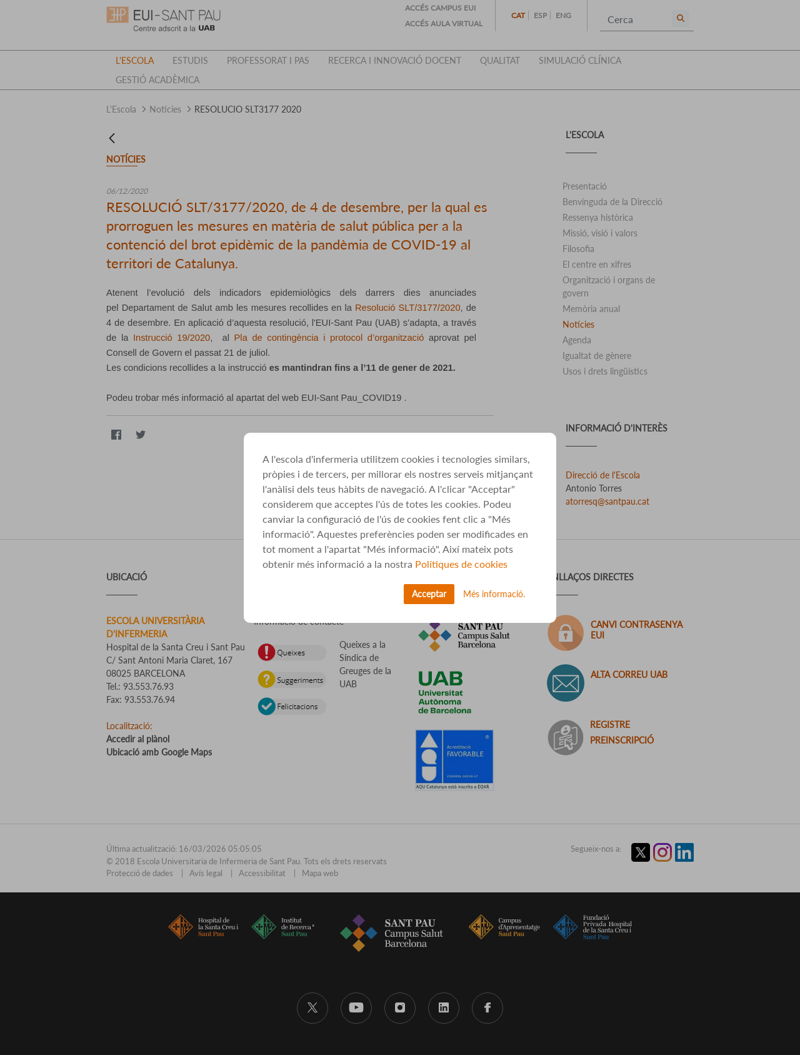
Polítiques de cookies (461, 564)
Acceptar (429, 593)
